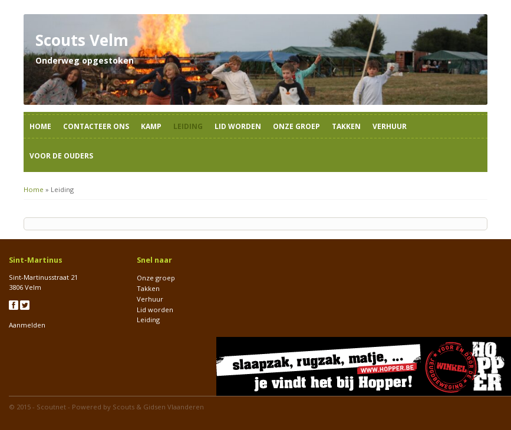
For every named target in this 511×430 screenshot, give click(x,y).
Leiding (188, 126)
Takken (346, 126)
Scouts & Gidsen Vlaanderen (158, 406)
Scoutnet (51, 406)
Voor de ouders (61, 156)
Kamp (151, 126)
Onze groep (296, 126)
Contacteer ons (96, 126)
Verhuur (389, 126)
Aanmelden (27, 324)
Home (40, 126)
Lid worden (238, 126)
